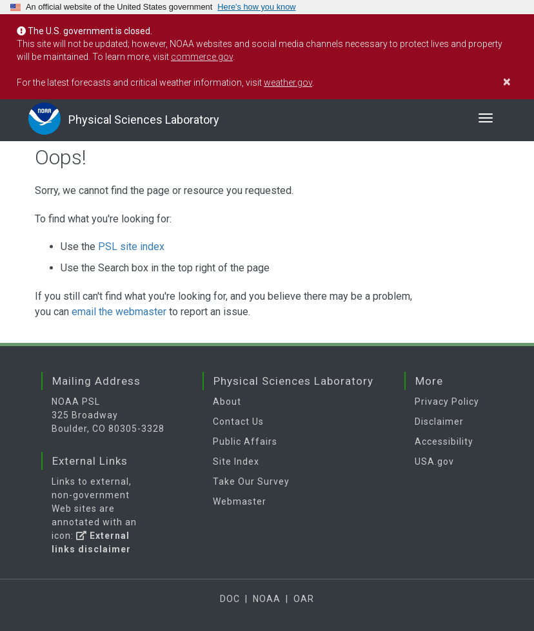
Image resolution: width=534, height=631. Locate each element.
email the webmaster (119, 312)
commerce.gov (202, 57)
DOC (230, 599)
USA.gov (434, 461)
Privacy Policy (447, 401)
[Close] (513, 82)
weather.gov (288, 82)
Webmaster (239, 501)
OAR (303, 599)
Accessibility (444, 441)
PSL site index (131, 246)
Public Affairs (245, 441)
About (227, 401)
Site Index (236, 461)
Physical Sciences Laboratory (143, 119)
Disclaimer (439, 421)
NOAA (267, 599)
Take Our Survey (251, 481)
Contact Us (238, 421)
